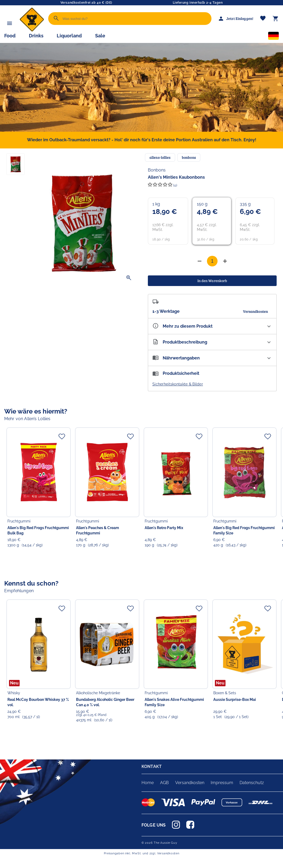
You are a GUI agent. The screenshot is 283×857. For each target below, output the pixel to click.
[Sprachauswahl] (273, 37)
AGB (164, 782)
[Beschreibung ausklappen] (212, 342)
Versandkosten (189, 782)
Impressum (222, 782)
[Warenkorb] (275, 18)
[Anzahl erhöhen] (199, 261)
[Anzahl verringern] (225, 261)
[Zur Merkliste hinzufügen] (62, 436)
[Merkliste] (263, 18)
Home (148, 782)
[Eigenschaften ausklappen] (212, 326)
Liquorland (69, 35)
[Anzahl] (212, 261)
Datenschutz (252, 782)
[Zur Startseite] (32, 30)
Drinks (36, 35)
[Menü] (9, 23)
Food (10, 35)
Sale (100, 35)
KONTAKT (152, 766)
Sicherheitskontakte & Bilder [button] (177, 384)
